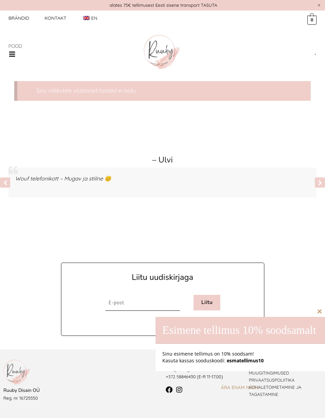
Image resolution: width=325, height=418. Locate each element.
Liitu (207, 302)
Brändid (18, 18)
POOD (15, 46)
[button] (12, 54)
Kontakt (55, 18)
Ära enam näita (240, 387)
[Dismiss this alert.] (319, 5)
